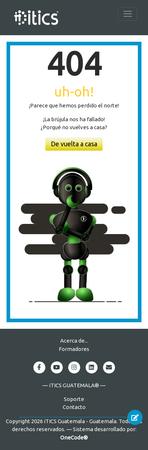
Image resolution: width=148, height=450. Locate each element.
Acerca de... (74, 341)
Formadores (74, 349)
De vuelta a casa (74, 143)
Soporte (74, 399)
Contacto (74, 407)
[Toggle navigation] (127, 14)
